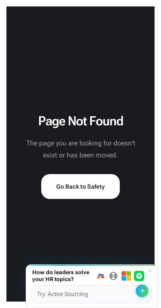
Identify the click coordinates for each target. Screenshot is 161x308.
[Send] (142, 290)
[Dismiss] (150, 271)
